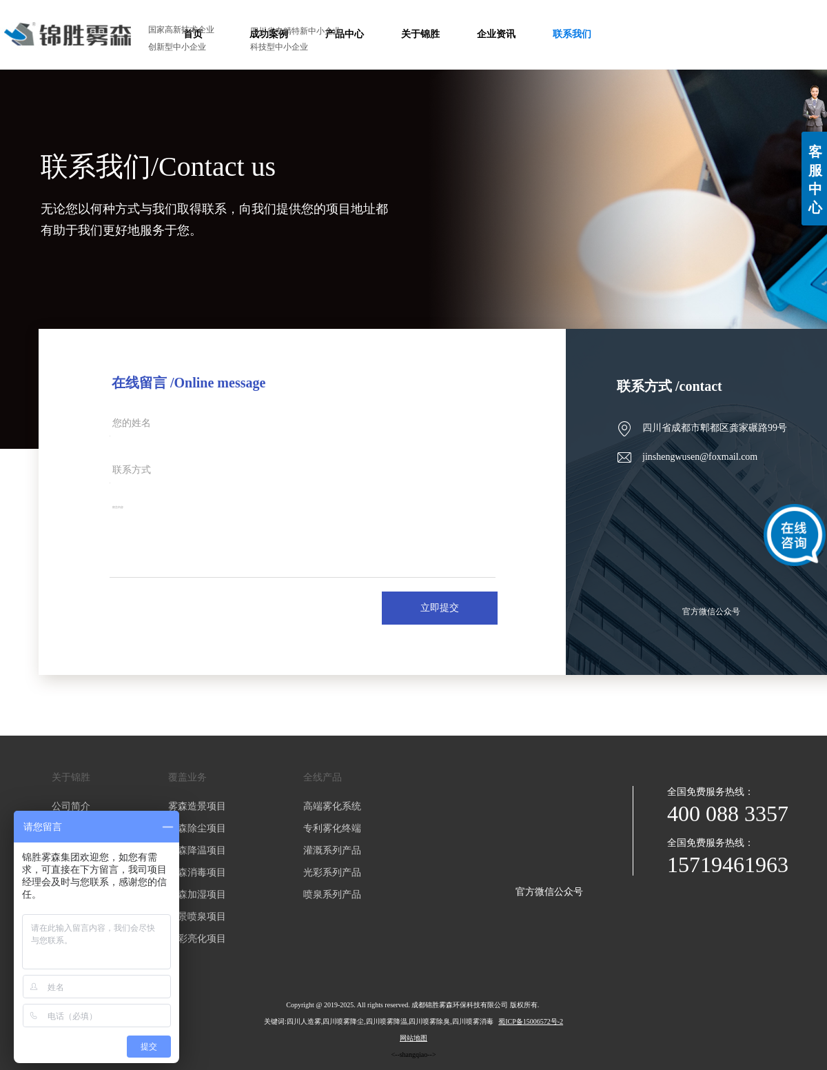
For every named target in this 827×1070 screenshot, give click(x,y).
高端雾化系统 (332, 806)
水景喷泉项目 (197, 916)
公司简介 (71, 806)
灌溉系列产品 (332, 850)
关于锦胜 (71, 777)
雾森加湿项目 (197, 894)
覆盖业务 (187, 777)
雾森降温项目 (197, 850)
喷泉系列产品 (332, 894)
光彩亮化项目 (197, 938)
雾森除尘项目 (197, 828)
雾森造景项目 (197, 806)
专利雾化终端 (332, 828)
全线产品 (322, 777)
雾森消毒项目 (197, 872)
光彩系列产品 (332, 872)
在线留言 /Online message (188, 382)
